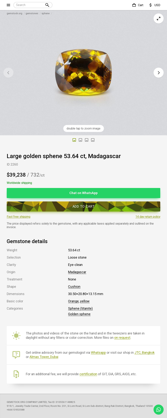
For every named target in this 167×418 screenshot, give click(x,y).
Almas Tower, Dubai (44, 357)
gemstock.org (14, 13)
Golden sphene (79, 314)
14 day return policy (147, 216)
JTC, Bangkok (144, 352)
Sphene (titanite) (80, 308)
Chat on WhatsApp (83, 193)
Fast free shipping (18, 216)
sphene (46, 13)
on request (122, 338)
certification (88, 374)
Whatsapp (98, 352)
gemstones (32, 13)
